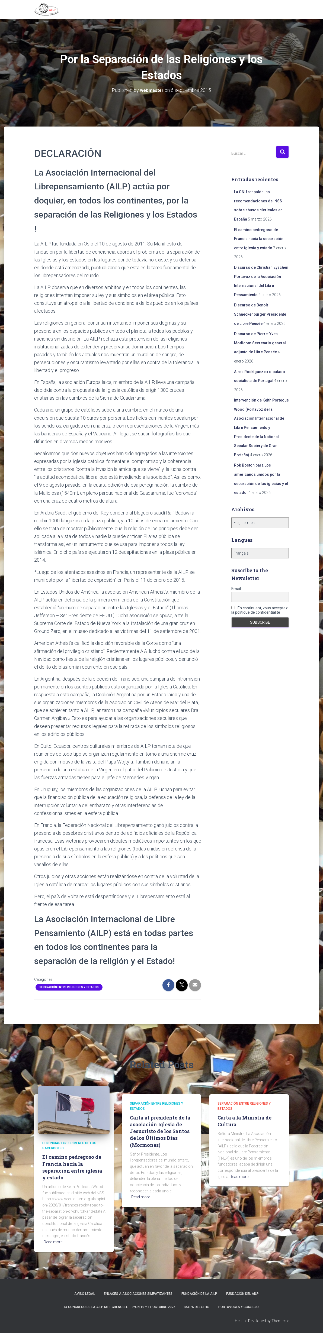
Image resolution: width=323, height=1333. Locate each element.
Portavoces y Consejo (238, 1307)
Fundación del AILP (242, 1294)
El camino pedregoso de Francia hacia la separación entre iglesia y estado (258, 239)
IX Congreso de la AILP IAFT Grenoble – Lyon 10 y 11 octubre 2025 (119, 1307)
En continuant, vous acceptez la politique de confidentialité (259, 610)
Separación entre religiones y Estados (69, 987)
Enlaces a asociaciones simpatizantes (138, 1294)
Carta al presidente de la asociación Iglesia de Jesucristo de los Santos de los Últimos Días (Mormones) (160, 1131)
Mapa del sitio (196, 1307)
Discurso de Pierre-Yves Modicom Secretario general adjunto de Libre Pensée (260, 343)
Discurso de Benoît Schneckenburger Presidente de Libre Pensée (260, 314)
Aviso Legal (84, 1294)
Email (236, 589)
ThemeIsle (280, 1321)
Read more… (54, 1242)
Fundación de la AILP (199, 1294)
